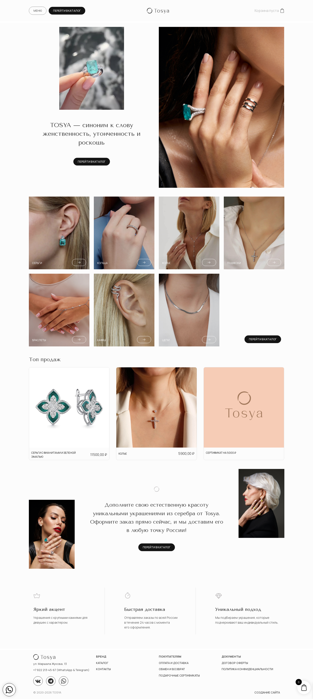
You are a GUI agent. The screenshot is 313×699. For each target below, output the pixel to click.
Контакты (103, 669)
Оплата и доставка (174, 663)
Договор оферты (235, 663)
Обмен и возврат (172, 669)
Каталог (102, 663)
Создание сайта (267, 692)
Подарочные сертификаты (179, 675)
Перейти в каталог (67, 11)
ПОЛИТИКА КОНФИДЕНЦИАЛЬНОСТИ (247, 669)
